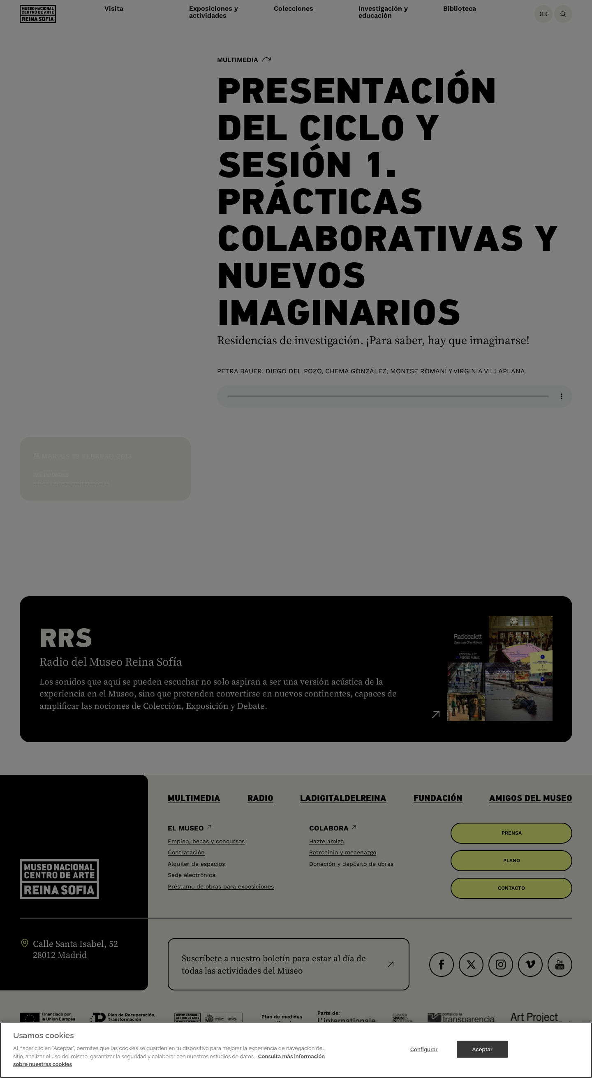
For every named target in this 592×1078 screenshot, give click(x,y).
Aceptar (482, 1049)
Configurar (424, 1049)
